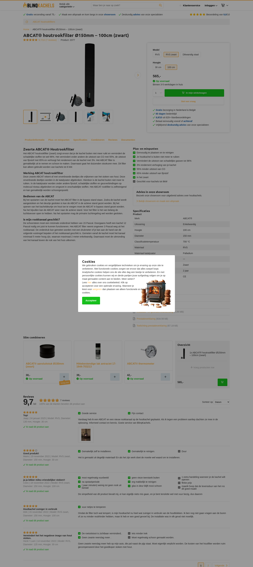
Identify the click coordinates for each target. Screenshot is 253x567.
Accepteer (91, 300)
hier (90, 282)
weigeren (97, 289)
